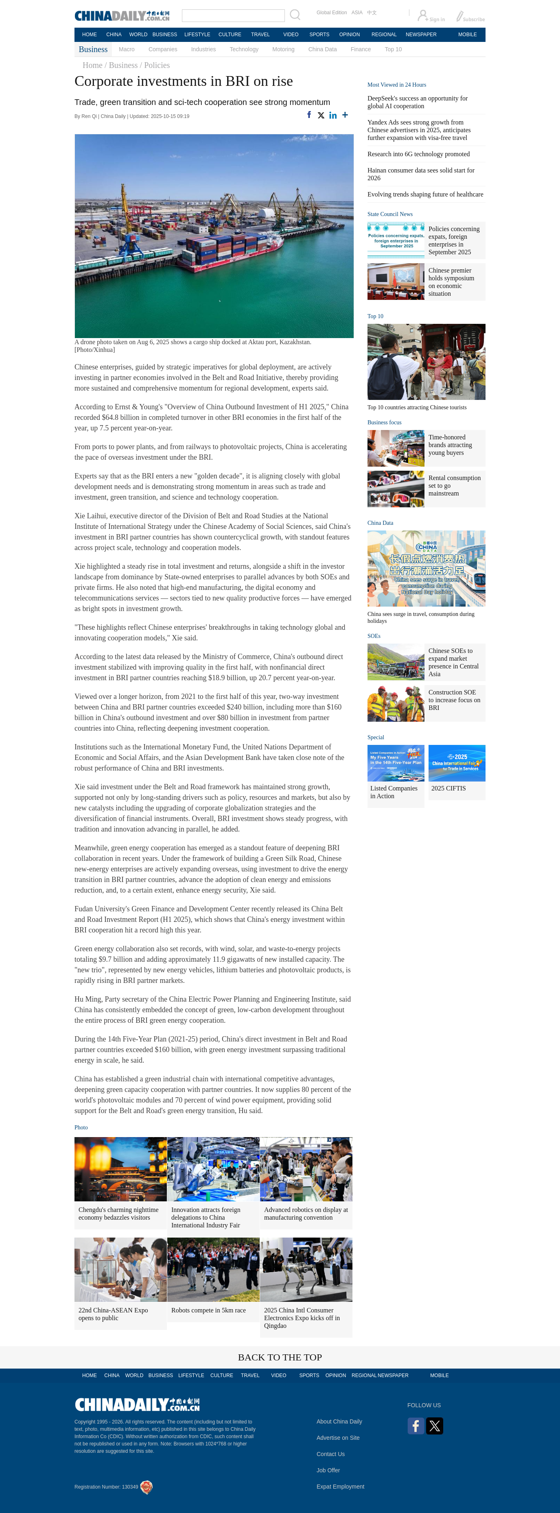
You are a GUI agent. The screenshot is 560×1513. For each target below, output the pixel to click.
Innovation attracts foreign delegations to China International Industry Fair (206, 1217)
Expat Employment (341, 1486)
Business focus (385, 422)
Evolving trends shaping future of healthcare (425, 194)
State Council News (390, 214)
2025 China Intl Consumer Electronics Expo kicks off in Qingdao (302, 1318)
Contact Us (331, 1454)
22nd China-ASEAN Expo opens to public (113, 1314)
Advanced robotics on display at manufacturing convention (306, 1213)
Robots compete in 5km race (208, 1310)
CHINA (113, 34)
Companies (163, 49)
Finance (361, 49)
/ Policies (155, 65)
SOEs (374, 636)
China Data (322, 49)
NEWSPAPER (421, 34)
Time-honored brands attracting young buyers (450, 445)
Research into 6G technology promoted (419, 154)
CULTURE (230, 34)
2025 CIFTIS (448, 788)
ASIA (357, 12)
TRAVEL (260, 34)
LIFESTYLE (197, 34)
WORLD (138, 34)
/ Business (121, 65)
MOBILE (467, 34)
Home (93, 65)
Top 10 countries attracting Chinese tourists (417, 407)
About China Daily (339, 1421)
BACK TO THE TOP (280, 1357)
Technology (244, 49)
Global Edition (332, 12)
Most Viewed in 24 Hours (397, 85)
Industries (203, 49)
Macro (127, 49)
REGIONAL (384, 34)
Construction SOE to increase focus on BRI (455, 700)
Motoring (283, 49)
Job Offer (328, 1470)
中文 (372, 12)
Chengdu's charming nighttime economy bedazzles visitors (119, 1213)
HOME (89, 34)
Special (376, 737)
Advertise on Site (338, 1437)
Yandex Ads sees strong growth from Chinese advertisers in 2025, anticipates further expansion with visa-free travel (419, 130)
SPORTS (319, 34)
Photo (81, 1127)
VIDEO (290, 34)
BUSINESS (165, 34)
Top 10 (393, 49)
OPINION (349, 34)
